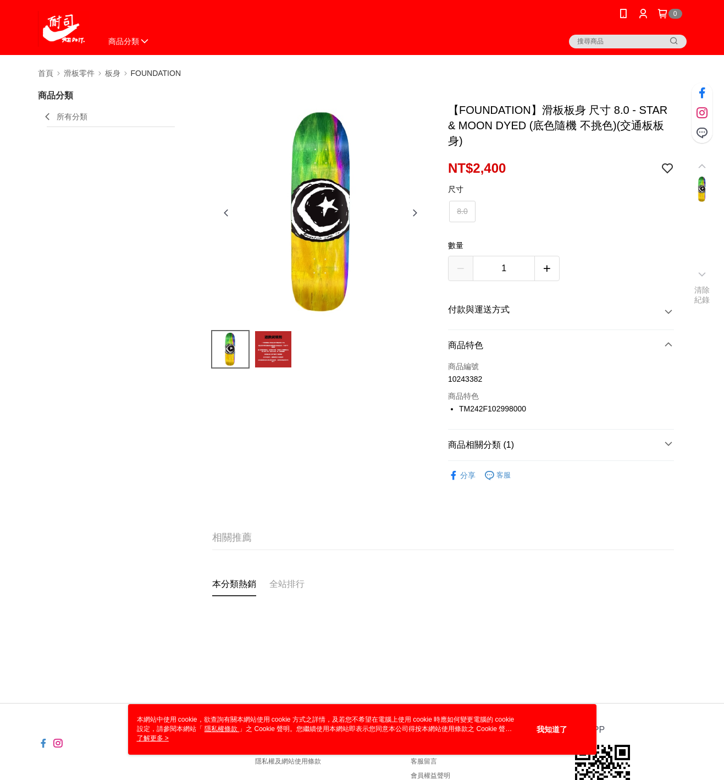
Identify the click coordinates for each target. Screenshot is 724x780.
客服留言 (424, 761)
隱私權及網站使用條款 (288, 761)
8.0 (462, 211)
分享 (462, 475)
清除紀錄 (702, 294)
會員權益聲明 (430, 775)
